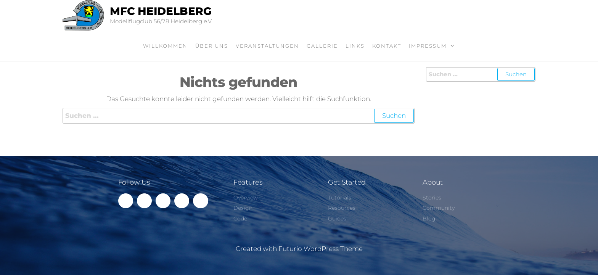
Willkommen (165, 46)
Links (355, 46)
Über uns (211, 46)
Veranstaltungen (267, 46)
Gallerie (322, 46)
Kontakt (386, 46)
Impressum (428, 46)
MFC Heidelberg (161, 11)
